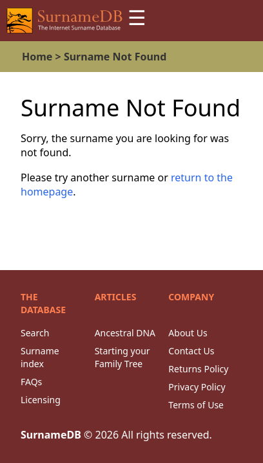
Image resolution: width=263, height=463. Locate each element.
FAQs (31, 382)
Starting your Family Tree (122, 357)
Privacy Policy (196, 387)
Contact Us (191, 351)
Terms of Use (196, 405)
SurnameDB (51, 435)
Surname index (40, 357)
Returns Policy (198, 369)
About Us (187, 333)
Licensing (41, 400)
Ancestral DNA (125, 333)
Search (35, 333)
